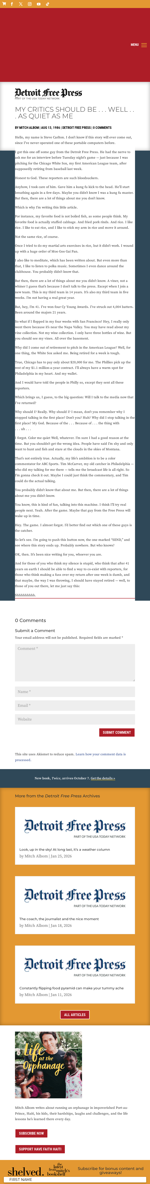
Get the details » (103, 721)
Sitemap (128, 1172)
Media (116, 1172)
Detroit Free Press (76, 70)
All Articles (75, 957)
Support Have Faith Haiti (40, 1091)
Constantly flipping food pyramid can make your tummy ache (71, 930)
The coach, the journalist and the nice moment (59, 861)
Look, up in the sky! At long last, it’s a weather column (64, 792)
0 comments (102, 70)
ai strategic (36, 1178)
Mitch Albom (29, 70)
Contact (105, 1172)
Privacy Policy (68, 1172)
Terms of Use (88, 1172)
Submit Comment (117, 675)
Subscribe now (31, 1076)
